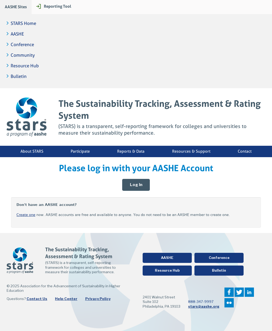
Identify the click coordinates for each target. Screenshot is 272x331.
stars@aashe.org (203, 306)
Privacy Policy (97, 299)
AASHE (17, 34)
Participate (80, 151)
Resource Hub (25, 66)
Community (23, 55)
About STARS (31, 151)
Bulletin (19, 76)
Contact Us (37, 299)
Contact (245, 151)
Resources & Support (191, 151)
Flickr (229, 302)
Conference (22, 44)
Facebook (229, 292)
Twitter (239, 292)
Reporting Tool (57, 6)
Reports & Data (130, 151)
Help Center (66, 299)
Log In (136, 184)
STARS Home (23, 23)
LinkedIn (249, 292)
